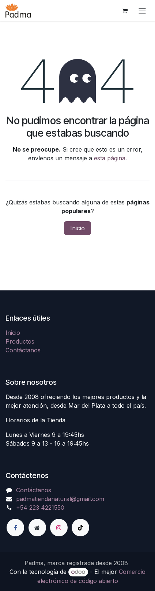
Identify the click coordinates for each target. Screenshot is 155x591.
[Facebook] (15, 527)
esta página (109, 158)
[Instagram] (59, 527)
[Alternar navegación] (142, 10)
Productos (19, 341)
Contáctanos (23, 350)
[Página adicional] (37, 527)
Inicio (77, 228)
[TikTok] (80, 527)
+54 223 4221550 (40, 507)
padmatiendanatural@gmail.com (60, 498)
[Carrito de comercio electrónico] (124, 10)
